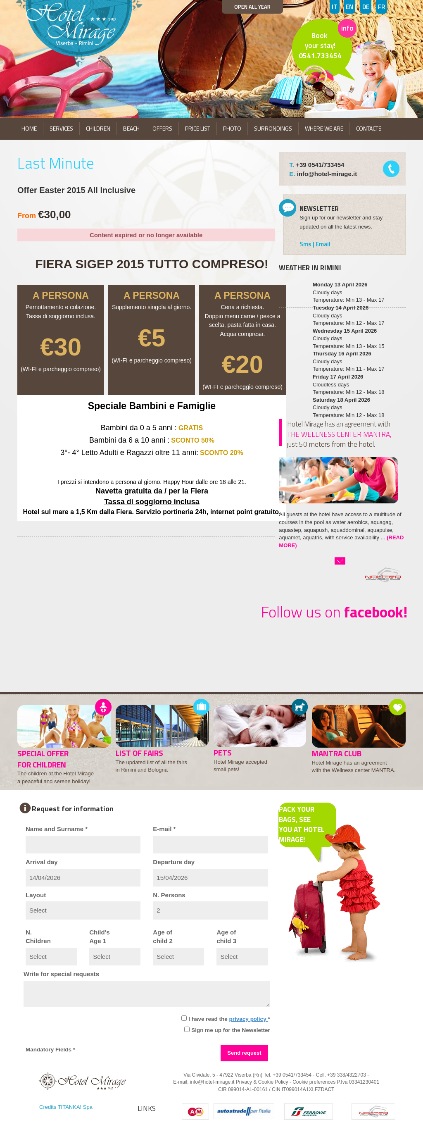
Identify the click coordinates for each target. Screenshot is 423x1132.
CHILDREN (98, 128)
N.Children (38, 936)
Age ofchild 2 (163, 936)
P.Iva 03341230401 (358, 1082)
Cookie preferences (313, 1082)
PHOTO (232, 128)
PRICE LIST (197, 128)
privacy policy (248, 1019)
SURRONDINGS (273, 128)
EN (349, 7)
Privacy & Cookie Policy (262, 1082)
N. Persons (169, 894)
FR (381, 7)
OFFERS (162, 128)
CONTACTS (369, 128)
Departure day (174, 861)
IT (334, 7)
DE (365, 7)
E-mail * (164, 828)
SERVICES (61, 128)
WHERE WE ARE (324, 128)
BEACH (131, 128)
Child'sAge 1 (99, 936)
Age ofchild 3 (226, 936)
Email (323, 244)
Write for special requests (61, 973)
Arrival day (42, 861)
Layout (36, 894)
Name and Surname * (57, 828)
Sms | (307, 244)
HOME (29, 128)
